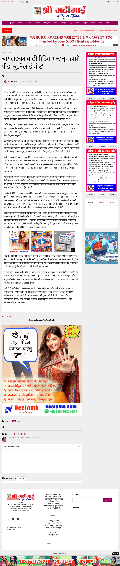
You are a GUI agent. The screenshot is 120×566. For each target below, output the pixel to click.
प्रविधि (55, 23)
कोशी (108, 23)
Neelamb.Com (63, 553)
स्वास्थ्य (93, 23)
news (10, 52)
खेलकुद (38, 23)
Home (48, 543)
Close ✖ (115, 553)
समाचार (20, 23)
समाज (77, 23)
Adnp (115, 45)
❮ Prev (91, 98)
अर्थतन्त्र (30, 23)
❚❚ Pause (101, 98)
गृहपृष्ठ (3, 52)
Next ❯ (112, 98)
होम (12, 23)
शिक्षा (71, 23)
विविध (100, 23)
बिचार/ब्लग (47, 23)
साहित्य (85, 23)
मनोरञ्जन (64, 23)
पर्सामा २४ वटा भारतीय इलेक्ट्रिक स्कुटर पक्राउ (85, 31)
